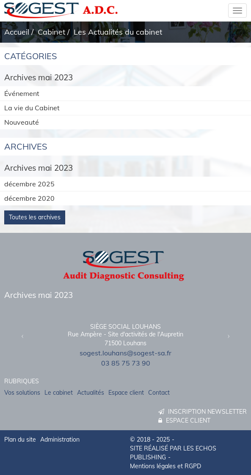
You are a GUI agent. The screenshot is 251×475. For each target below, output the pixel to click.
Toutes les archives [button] (35, 217)
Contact (159, 392)
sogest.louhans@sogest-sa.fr (125, 353)
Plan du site (20, 439)
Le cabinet (58, 392)
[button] (22, 335)
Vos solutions (22, 392)
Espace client (126, 392)
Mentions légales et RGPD (165, 466)
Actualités (90, 392)
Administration (60, 439)
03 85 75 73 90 (125, 363)
